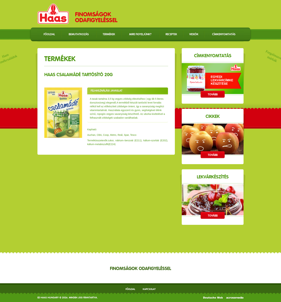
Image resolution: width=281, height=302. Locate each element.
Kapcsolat (149, 289)
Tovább (213, 94)
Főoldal (130, 289)
